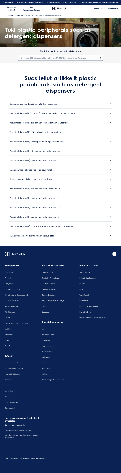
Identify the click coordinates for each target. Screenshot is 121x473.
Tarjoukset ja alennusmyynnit (53, 380)
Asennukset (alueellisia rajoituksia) (29, 2)
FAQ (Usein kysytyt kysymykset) (17, 323)
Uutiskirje (8, 329)
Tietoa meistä (84, 272)
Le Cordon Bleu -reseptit (14, 368)
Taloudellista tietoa (49, 295)
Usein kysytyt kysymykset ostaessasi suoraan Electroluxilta (22, 436)
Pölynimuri (46, 368)
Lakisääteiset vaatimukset (17, 458)
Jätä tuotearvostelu (12, 306)
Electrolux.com (47, 272)
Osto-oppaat (10, 408)
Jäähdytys (9, 391)
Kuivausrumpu (47, 351)
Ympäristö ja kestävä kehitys (53, 300)
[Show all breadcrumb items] (4, 15)
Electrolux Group (48, 284)
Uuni (43, 329)
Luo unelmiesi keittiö (12, 402)
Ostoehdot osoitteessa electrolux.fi (18, 430)
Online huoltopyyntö (12, 289)
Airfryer (45, 374)
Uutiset (81, 284)
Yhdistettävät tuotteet (13, 374)
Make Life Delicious (86, 312)
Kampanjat (113, 2)
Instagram (8, 340)
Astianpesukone (48, 334)
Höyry (7, 385)
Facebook (9, 334)
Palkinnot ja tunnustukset (88, 306)
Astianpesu (9, 397)
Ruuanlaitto (9, 380)
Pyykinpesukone (48, 346)
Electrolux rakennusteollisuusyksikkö (93, 317)
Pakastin (45, 363)
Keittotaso (46, 340)
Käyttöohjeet (10, 312)
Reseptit (82, 289)
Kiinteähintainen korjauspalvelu (17, 295)
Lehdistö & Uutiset (49, 289)
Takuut (7, 317)
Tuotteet (8, 278)
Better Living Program (87, 278)
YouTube (8, 346)
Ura (43, 306)
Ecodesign (46, 312)
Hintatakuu (8, 2)
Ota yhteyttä (9, 284)
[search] (100, 58)
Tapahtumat (84, 295)
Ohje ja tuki (9, 272)
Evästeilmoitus (37, 458)
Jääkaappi (46, 357)
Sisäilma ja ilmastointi (13, 363)
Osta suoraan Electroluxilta (15, 425)
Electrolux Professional (50, 278)
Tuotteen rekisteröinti (12, 300)
